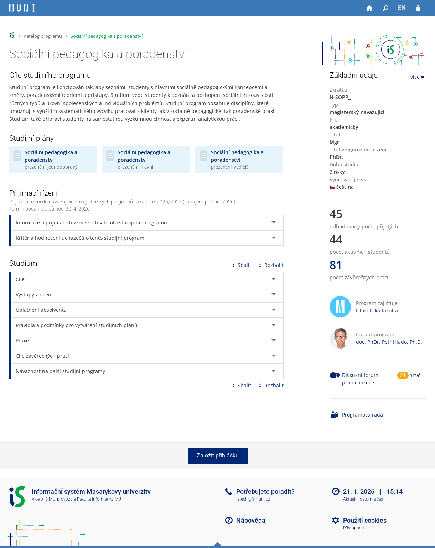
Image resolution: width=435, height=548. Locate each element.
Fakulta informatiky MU (99, 499)
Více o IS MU (43, 499)
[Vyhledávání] (386, 8)
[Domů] (370, 8)
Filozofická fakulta (377, 310)
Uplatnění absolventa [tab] (41, 309)
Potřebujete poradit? (265, 491)
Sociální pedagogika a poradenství (107, 36)
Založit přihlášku (218, 455)
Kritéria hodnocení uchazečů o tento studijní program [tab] (80, 237)
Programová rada (362, 414)
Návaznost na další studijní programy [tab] (60, 371)
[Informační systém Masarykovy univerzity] (22, 8)
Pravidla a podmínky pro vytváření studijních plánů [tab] (77, 325)
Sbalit (241, 265)
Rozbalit (270, 265)
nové (415, 375)
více (418, 76)
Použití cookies (365, 520)
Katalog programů (43, 36)
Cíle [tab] (20, 279)
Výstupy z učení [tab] (34, 294)
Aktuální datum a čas (363, 499)
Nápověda (250, 520)
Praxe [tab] (22, 340)
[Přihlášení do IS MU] (418, 8)
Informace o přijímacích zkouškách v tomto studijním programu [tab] (91, 222)
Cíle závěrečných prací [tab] (42, 355)
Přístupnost (354, 528)
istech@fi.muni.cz (253, 499)
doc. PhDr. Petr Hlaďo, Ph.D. (389, 341)
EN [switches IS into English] (402, 7)
